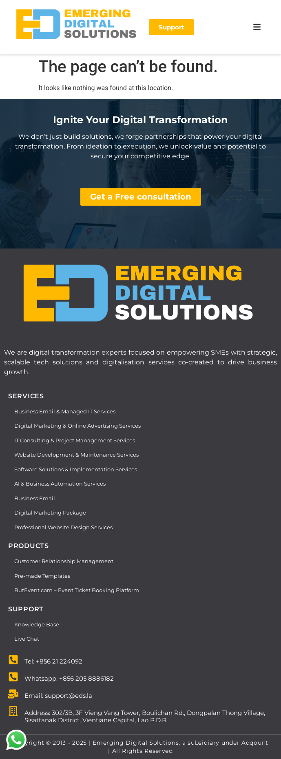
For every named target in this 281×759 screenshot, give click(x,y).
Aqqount (254, 742)
